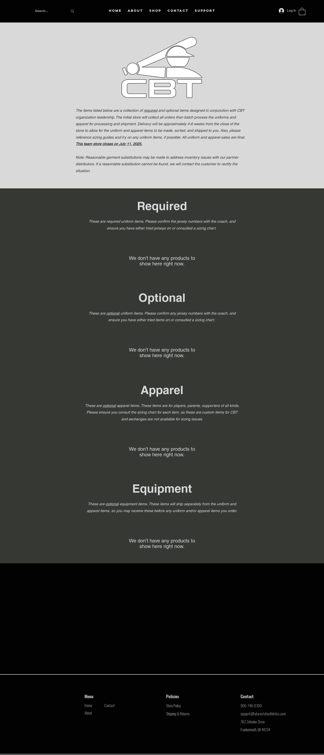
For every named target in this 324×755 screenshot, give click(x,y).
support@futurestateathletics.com (263, 713)
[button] (302, 11)
